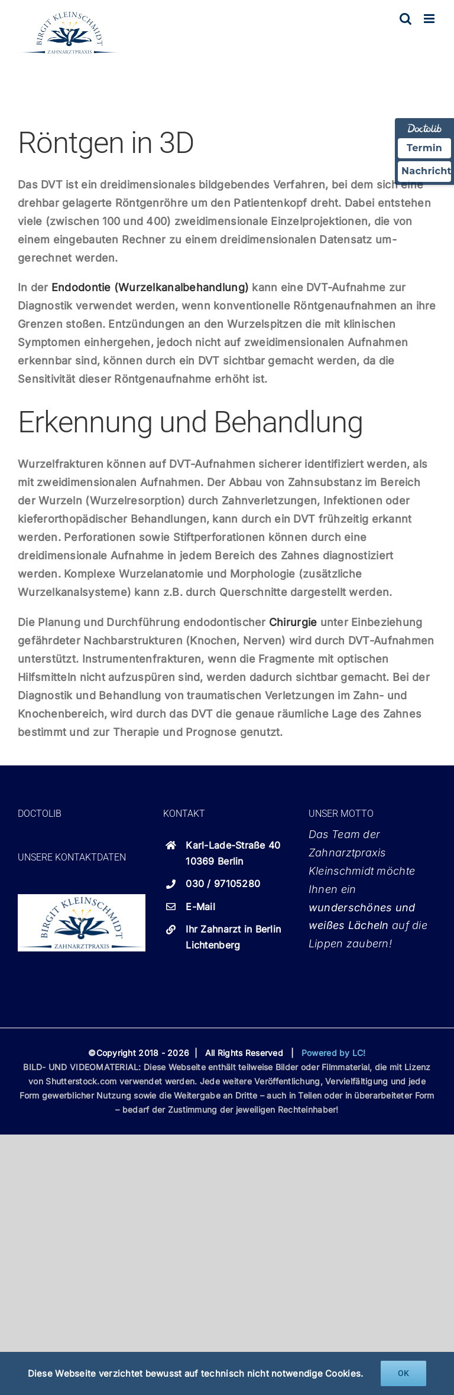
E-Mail (200, 906)
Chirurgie (293, 622)
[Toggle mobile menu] (430, 18)
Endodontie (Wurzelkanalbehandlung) (150, 287)
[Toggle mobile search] (405, 18)
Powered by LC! (333, 1053)
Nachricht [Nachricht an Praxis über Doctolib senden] (426, 171)
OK (403, 1373)
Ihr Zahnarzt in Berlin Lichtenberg (233, 937)
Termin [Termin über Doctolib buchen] (424, 148)
